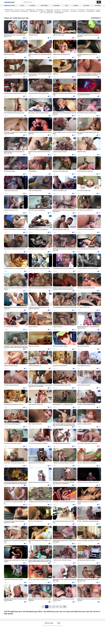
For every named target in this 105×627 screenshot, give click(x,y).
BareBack (9, 2)
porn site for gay (90, 9)
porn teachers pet (57, 11)
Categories (56, 5)
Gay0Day (76, 5)
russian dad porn (73, 11)
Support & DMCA (49, 623)
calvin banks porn (42, 11)
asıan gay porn (91, 11)
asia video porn (66, 11)
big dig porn (50, 11)
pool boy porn (57, 9)
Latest (22, 5)
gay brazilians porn (30, 9)
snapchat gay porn (15, 11)
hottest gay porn (9, 9)
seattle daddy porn (33, 11)
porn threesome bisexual (19, 9)
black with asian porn (48, 12)
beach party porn (82, 11)
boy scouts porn (81, 9)
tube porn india (73, 9)
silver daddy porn (40, 9)
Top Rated (32, 5)
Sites (66, 5)
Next (65, 606)
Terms (58, 623)
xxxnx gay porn (65, 9)
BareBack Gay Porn (51, 625)
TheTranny (98, 5)
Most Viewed (44, 5)
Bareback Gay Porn (9, 5)
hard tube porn (24, 11)
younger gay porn (58, 12)
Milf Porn (86, 5)
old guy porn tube (49, 9)
